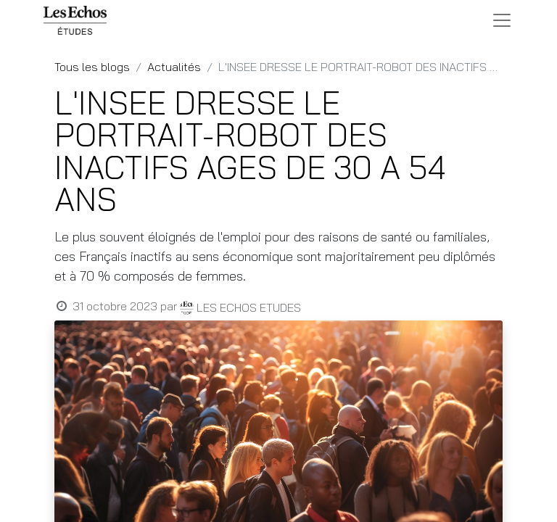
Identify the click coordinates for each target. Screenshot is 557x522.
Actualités (174, 66)
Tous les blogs (92, 66)
